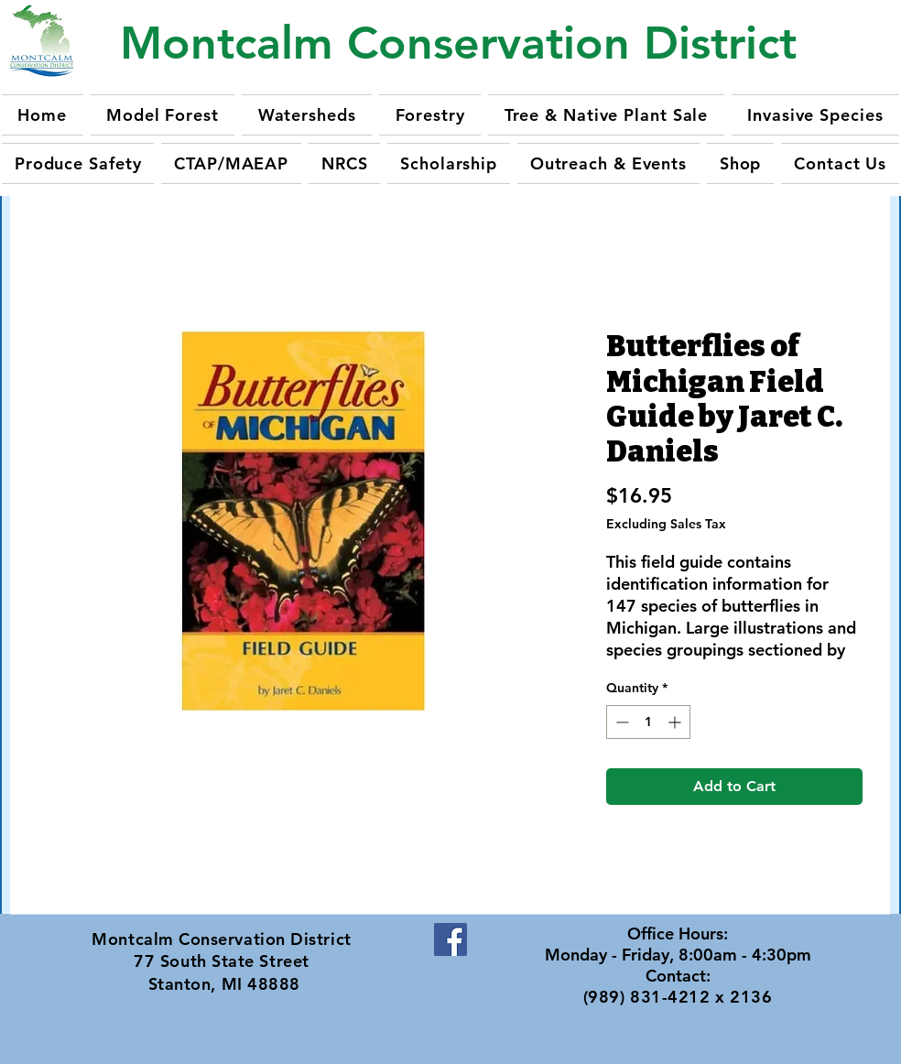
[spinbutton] (648, 722)
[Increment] (676, 722)
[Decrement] (620, 722)
